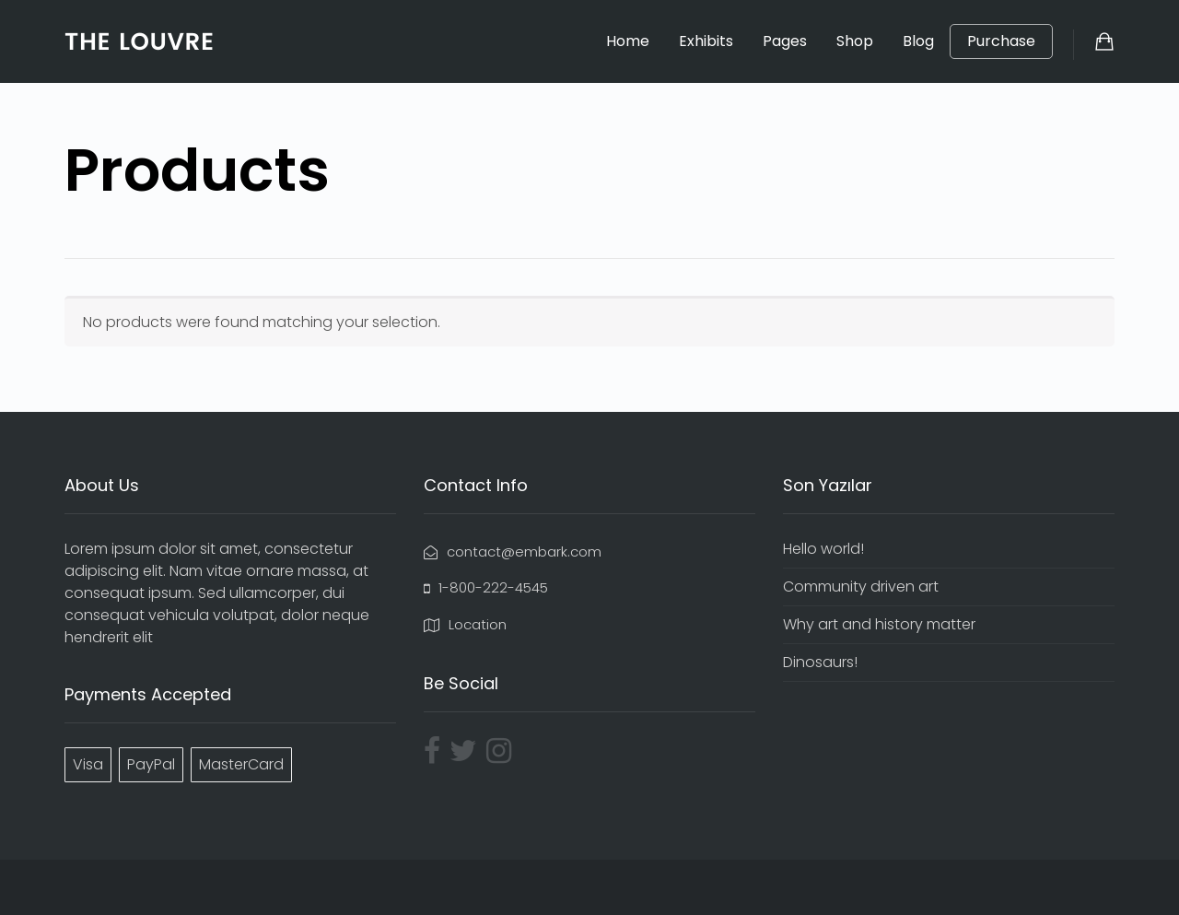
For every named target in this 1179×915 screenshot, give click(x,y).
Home (627, 41)
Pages (785, 41)
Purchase (1001, 41)
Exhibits (706, 41)
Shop (854, 41)
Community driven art (861, 586)
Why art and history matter (879, 624)
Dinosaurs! (820, 662)
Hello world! (823, 548)
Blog (918, 41)
